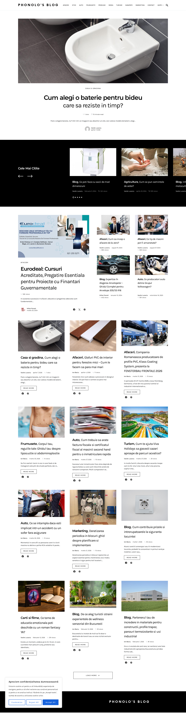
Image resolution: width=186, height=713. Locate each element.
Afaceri (24, 262)
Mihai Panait (31, 309)
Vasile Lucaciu (96, 128)
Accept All (51, 702)
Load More (91, 676)
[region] (33, 693)
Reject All (34, 702)
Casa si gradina (93, 88)
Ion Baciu (75, 373)
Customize (16, 702)
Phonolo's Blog (38, 5)
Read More (28, 389)
